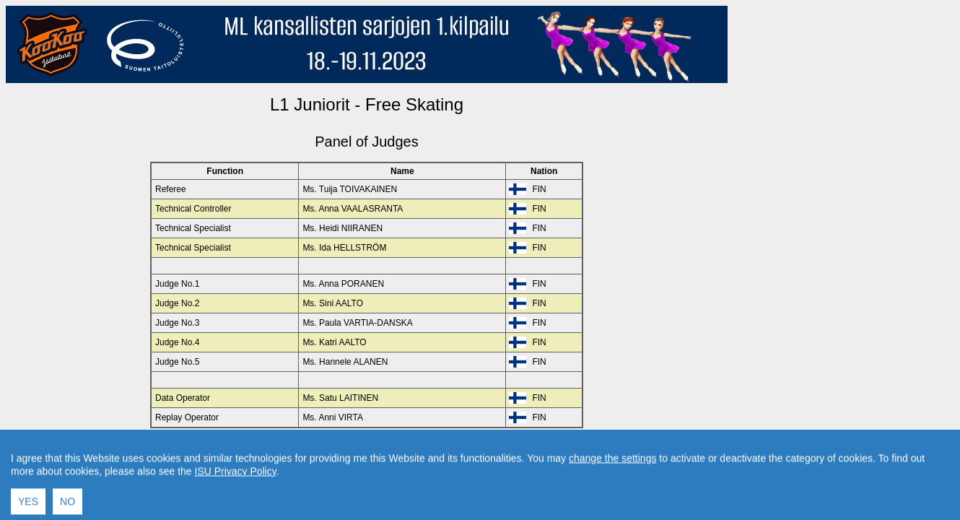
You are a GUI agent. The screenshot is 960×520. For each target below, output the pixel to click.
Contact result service (418, 452)
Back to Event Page (184, 452)
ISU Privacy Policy (235, 509)
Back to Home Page (305, 452)
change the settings (612, 496)
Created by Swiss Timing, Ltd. (529, 452)
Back (244, 452)
